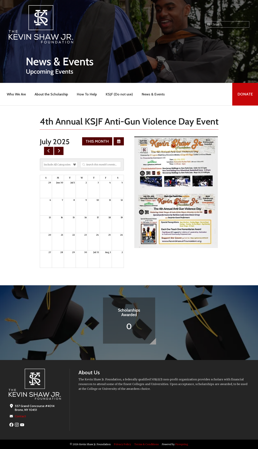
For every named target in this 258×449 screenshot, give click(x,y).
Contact (20, 416)
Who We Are (16, 94)
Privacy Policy (122, 444)
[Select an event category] (60, 164)
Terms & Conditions (146, 444)
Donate (245, 94)
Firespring (181, 444)
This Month (97, 141)
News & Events (153, 94)
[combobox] (227, 24)
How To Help (87, 94)
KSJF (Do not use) (119, 94)
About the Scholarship (51, 94)
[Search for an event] (100, 164)
